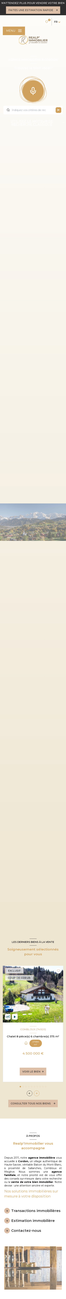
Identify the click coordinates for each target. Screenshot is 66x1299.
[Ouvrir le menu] (14, 31)
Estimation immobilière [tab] (33, 1221)
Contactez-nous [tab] (26, 1230)
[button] (36, 1093)
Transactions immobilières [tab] (36, 1211)
